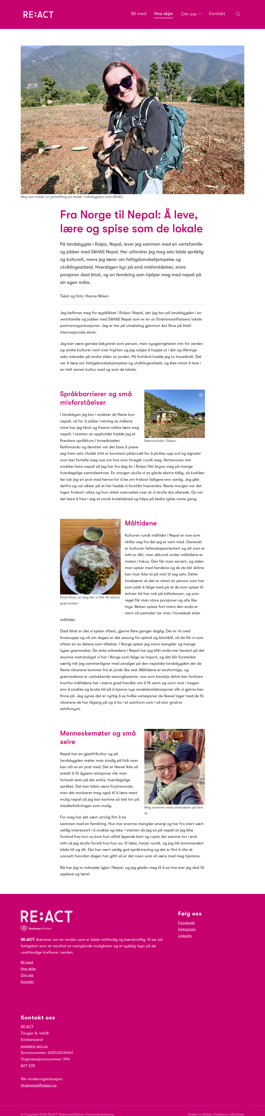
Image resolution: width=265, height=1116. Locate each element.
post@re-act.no (35, 1040)
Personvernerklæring (100, 1108)
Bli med (27, 956)
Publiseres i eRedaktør (228, 1108)
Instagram (187, 923)
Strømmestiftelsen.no (40, 1079)
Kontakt (28, 976)
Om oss (27, 969)
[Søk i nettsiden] (237, 14)
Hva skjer (29, 963)
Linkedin (185, 930)
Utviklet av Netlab (198, 1108)
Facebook (186, 917)
